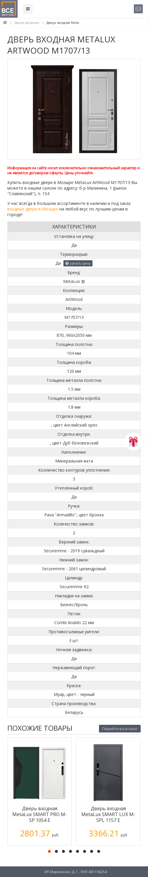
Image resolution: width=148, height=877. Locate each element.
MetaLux (71, 281)
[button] (49, 851)
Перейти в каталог (119, 728)
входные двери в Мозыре (32, 209)
